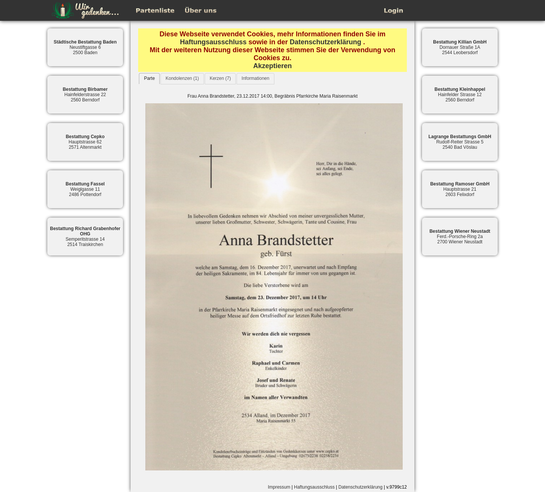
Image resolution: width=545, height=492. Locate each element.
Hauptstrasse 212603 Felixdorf (460, 189)
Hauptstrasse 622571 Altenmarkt (85, 142)
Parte (149, 78)
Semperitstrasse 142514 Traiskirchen (85, 236)
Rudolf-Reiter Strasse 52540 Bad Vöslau (459, 142)
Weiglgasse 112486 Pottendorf (84, 189)
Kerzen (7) (220, 78)
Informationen (255, 78)
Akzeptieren (272, 66)
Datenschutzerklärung (325, 42)
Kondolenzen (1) (182, 78)
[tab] (149, 78)
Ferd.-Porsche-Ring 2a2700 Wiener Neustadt (460, 236)
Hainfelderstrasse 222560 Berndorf (85, 95)
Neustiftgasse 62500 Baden (85, 47)
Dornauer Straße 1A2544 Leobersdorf (459, 47)
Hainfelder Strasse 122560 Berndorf (459, 95)
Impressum (279, 487)
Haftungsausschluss (213, 42)
